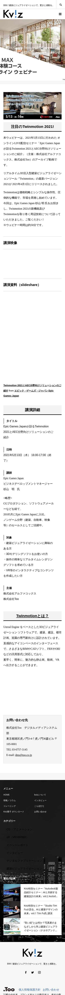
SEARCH (60, 4)
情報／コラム (9, 800)
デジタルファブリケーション (24, 860)
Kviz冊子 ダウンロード (13, 811)
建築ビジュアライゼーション (24, 868)
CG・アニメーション (19, 829)
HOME (6, 794)
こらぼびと (39, 806)
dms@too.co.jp (23, 755)
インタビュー (40, 800)
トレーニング (9, 806)
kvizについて (40, 794)
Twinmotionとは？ (32, 616)
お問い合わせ (40, 811)
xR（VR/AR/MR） (17, 837)
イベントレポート (17, 845)
